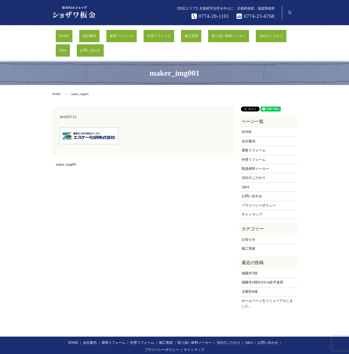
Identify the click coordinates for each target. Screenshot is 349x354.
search (289, 12)
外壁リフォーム (142, 33)
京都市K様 (250, 273)
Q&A (256, 33)
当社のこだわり (234, 33)
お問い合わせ (277, 33)
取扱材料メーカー (255, 150)
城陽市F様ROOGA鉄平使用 (262, 264)
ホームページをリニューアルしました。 (267, 284)
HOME (66, 33)
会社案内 (85, 33)
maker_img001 (66, 146)
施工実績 (167, 33)
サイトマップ (252, 196)
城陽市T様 (250, 254)
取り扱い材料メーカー (198, 33)
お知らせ (248, 221)
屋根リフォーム (111, 33)
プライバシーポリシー (259, 186)
